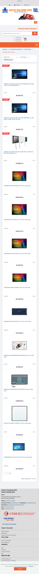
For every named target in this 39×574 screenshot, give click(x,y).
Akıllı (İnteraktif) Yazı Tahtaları (9, 52)
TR (18, 1)
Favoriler (17, 37)
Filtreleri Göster (8, 59)
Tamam (20, 568)
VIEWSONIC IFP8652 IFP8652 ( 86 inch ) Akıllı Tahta (17, 287)
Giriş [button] (27, 5)
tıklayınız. (31, 566)
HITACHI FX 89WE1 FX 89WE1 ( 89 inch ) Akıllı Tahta (17, 423)
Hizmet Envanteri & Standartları (8, 535)
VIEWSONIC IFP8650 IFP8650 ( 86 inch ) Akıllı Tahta (17, 185)
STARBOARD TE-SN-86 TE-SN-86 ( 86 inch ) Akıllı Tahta (18, 457)
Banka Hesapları (5, 531)
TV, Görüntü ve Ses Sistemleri (15, 49)
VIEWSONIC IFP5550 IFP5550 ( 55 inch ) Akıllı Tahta (17, 253)
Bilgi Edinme (4, 533)
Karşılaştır (17, 39)
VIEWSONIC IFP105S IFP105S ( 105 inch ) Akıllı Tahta (17, 321)
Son (10, 473)
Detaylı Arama (17, 41)
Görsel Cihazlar (27, 49)
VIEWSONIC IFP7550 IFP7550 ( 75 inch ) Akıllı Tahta (17, 219)
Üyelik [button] (17, 5)
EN (20, 1)
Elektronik (5, 49)
